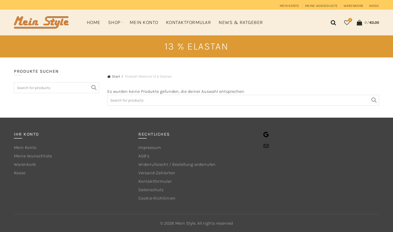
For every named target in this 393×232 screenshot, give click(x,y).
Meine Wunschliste (321, 6)
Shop (114, 22)
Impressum (149, 147)
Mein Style (185, 223)
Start (116, 76)
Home (93, 22)
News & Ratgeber (241, 22)
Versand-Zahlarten (156, 172)
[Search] (332, 23)
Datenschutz (150, 189)
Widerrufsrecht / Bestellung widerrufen (177, 164)
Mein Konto (289, 6)
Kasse (374, 6)
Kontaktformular (188, 22)
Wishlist (349, 20)
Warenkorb (353, 6)
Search (373, 100)
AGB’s (143, 155)
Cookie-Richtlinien (156, 198)
